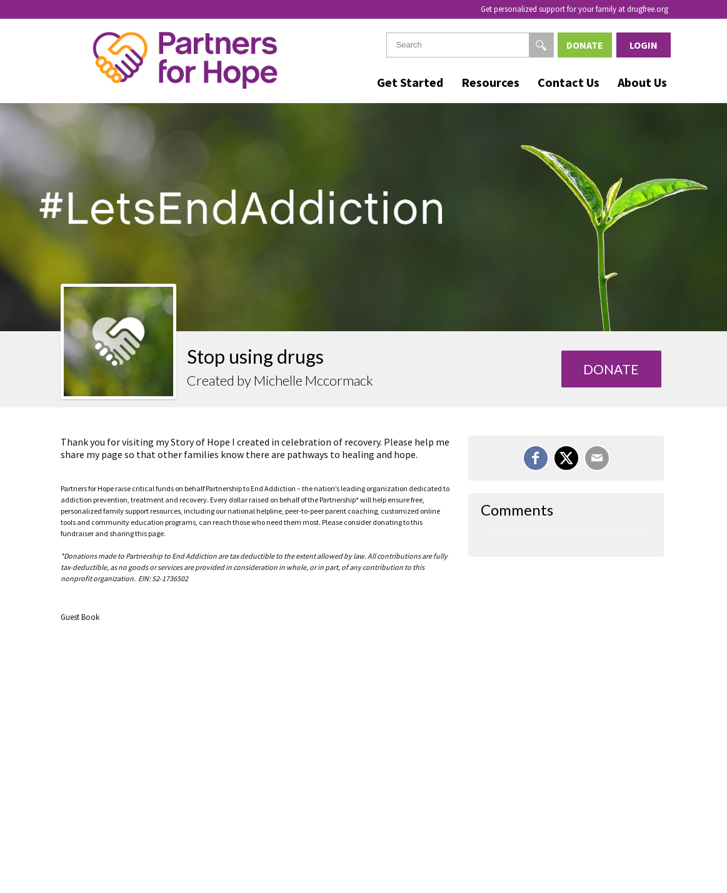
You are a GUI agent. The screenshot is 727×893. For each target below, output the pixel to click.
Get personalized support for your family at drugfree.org (574, 9)
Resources (490, 82)
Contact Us (568, 82)
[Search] (541, 44)
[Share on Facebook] (536, 458)
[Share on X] (566, 458)
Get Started (410, 82)
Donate (584, 45)
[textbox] (470, 44)
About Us (642, 82)
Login (643, 45)
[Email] (597, 458)
